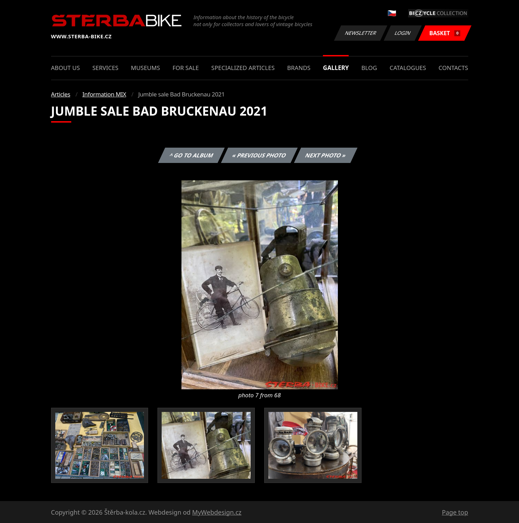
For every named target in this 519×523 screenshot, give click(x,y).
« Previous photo (259, 155)
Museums (145, 68)
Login (403, 33)
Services (105, 68)
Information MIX (104, 94)
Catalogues (408, 68)
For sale (185, 68)
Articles (60, 94)
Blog (369, 68)
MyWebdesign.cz (217, 512)
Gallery (336, 68)
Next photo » (326, 155)
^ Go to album (191, 155)
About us (65, 68)
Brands (298, 68)
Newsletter (361, 33)
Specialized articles (243, 68)
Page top (455, 512)
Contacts (453, 68)
